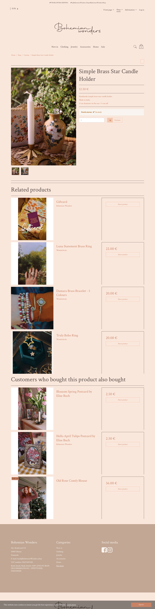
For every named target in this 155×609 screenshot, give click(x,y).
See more (60, 566)
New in (59, 548)
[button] (142, 61)
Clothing (59, 551)
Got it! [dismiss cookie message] (141, 604)
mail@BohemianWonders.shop (29, 558)
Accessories (61, 558)
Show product (123, 204)
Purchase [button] (113, 120)
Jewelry (59, 555)
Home (58, 562)
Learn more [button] (71, 604)
